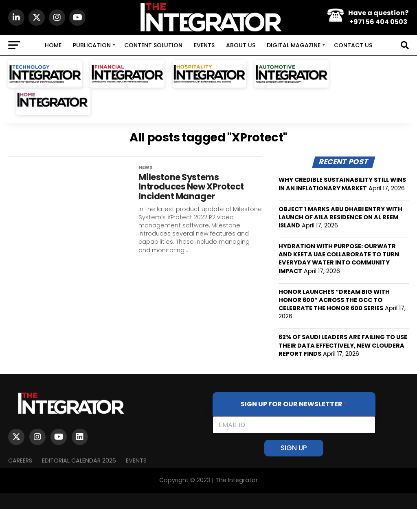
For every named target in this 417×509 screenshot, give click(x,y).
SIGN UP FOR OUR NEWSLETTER (294, 404)
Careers (20, 460)
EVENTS (204, 45)
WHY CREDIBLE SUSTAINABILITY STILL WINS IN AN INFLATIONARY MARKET (342, 184)
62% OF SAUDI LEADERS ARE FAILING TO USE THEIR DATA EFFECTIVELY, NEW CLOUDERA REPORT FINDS (343, 345)
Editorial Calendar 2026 (79, 460)
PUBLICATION (92, 45)
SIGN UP (294, 448)
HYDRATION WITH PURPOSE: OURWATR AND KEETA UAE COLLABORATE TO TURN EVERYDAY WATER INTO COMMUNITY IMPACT (339, 258)
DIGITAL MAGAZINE (293, 45)
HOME (53, 45)
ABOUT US (240, 45)
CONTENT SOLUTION (153, 45)
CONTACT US (353, 45)
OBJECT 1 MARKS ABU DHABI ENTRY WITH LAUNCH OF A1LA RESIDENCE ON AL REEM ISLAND (340, 217)
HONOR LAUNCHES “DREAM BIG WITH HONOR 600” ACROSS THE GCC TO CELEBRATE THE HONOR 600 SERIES (334, 300)
